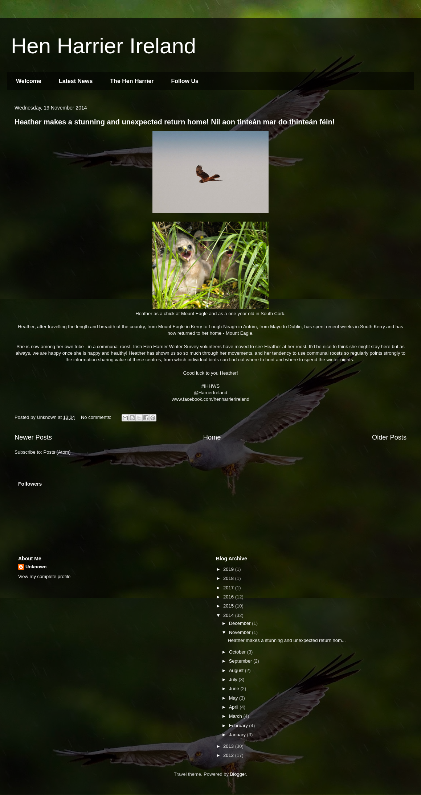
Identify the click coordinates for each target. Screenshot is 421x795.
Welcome (28, 81)
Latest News (76, 81)
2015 (229, 606)
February (239, 725)
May (234, 698)
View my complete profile (44, 576)
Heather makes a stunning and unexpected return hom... (287, 640)
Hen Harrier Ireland (103, 46)
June (235, 688)
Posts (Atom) (57, 452)
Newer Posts (33, 437)
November (240, 632)
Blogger (238, 774)
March (236, 716)
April (234, 707)
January (238, 734)
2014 (229, 615)
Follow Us (185, 81)
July (234, 679)
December (240, 623)
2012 (229, 755)
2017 (229, 587)
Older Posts (389, 437)
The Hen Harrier (132, 81)
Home (212, 437)
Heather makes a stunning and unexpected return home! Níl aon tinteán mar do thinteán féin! (175, 122)
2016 (229, 597)
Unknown (36, 566)
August (237, 670)
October (238, 652)
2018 (229, 578)
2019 (229, 569)
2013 (229, 746)
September (241, 661)
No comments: (97, 417)
